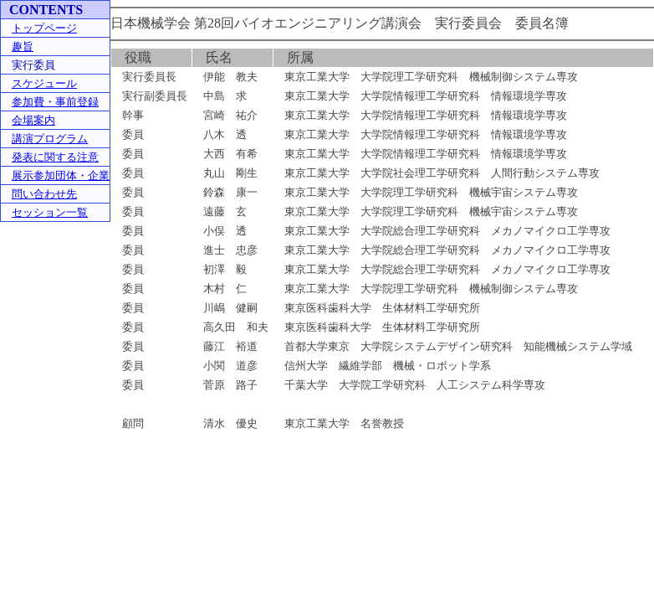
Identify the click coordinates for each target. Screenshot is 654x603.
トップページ (44, 28)
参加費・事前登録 (55, 101)
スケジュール (44, 83)
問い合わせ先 (44, 194)
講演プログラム (50, 138)
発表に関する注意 (55, 157)
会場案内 (33, 120)
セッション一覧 (50, 212)
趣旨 (22, 46)
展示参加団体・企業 (61, 175)
